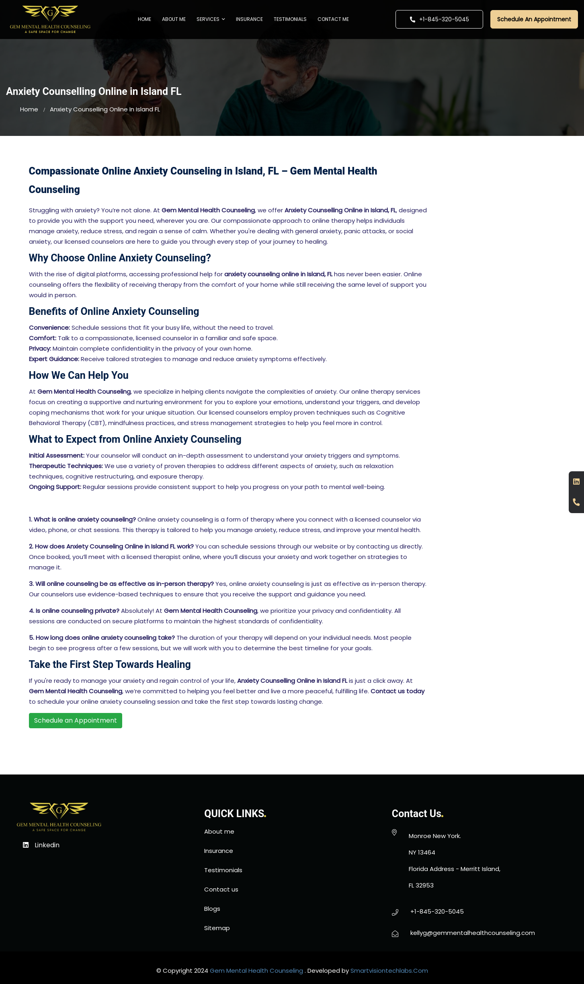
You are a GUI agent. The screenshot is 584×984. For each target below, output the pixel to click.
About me (174, 19)
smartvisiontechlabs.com (389, 970)
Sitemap (217, 928)
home (29, 109)
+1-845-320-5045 (439, 19)
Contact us (221, 889)
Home (144, 19)
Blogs (212, 908)
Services (211, 19)
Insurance (249, 19)
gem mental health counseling (256, 970)
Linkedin (41, 845)
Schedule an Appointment (75, 720)
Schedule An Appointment (534, 19)
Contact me (333, 19)
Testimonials (290, 19)
